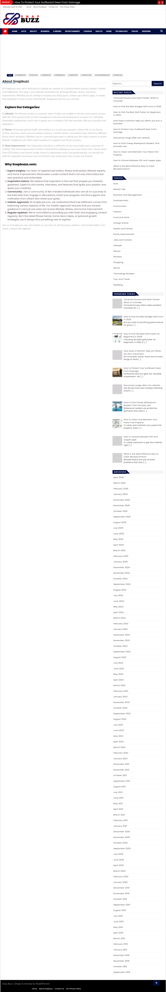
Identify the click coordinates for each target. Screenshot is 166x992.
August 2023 (119, 657)
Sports (116, 268)
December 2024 (121, 567)
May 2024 (118, 606)
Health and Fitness (123, 228)
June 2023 (118, 668)
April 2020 (118, 865)
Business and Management (127, 194)
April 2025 (118, 544)
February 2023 (120, 691)
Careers (57, 31)
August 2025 (119, 522)
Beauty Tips (119, 189)
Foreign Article (121, 223)
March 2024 (119, 618)
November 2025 (121, 505)
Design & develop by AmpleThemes (32, 983)
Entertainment (72, 31)
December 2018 (121, 955)
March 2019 (119, 938)
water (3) (74, 75)
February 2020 (120, 876)
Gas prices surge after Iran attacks (131, 137)
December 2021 (121, 764)
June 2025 (118, 533)
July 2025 (118, 528)
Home (28, 7)
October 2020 (120, 842)
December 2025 (121, 500)
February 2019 (120, 944)
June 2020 (118, 859)
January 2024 (120, 629)
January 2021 (120, 826)
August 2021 (119, 786)
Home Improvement (123, 234)
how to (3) (87, 75)
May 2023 (118, 674)
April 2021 (118, 809)
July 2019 (118, 916)
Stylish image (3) (103, 75)
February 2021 (120, 820)
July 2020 (118, 854)
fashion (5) (21, 75)
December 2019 (121, 887)
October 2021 (120, 775)
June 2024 (118, 601)
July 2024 (118, 595)
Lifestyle (117, 245)
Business (45, 31)
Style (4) (34, 75)
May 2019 (118, 927)
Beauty (33, 31)
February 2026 (120, 488)
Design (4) (47, 75)
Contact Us (53, 7)
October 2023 (120, 646)
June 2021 (118, 797)
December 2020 (121, 831)
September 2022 (122, 713)
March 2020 (119, 871)
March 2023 (119, 685)
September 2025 (122, 516)
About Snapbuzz (40, 7)
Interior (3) (60, 75)
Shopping (118, 262)
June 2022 (118, 730)
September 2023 (122, 651)
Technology (121, 31)
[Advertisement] (83, 54)
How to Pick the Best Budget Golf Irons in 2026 (137, 106)
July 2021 (118, 792)
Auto (23, 31)
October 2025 (120, 511)
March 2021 (119, 814)
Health (99, 31)
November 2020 (121, 837)
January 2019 (120, 949)
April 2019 (118, 932)
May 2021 (118, 803)
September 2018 (121, 972)
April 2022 (118, 741)
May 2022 (118, 736)
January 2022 (120, 758)
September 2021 (121, 781)
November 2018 (121, 961)
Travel (135, 31)
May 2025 (118, 539)
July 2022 (118, 724)
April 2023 (118, 679)
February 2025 (120, 556)
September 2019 (121, 904)
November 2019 (121, 893)
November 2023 (121, 640)
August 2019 (119, 910)
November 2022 (121, 702)
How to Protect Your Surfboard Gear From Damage (47, 2)
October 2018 (120, 966)
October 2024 (120, 578)
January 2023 (120, 696)
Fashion (88, 31)
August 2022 (119, 719)
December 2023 (121, 634)
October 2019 (120, 899)
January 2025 (120, 561)
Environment (120, 206)
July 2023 (118, 663)
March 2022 (119, 747)
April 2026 (118, 477)
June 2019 (118, 921)
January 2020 (120, 882)
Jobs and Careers (122, 239)
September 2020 (122, 848)
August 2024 (119, 589)
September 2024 (122, 584)
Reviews (117, 256)
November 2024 (121, 573)
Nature (117, 251)
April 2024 (118, 612)
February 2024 (120, 623)
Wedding (146, 31)
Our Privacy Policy (67, 7)
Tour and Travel (121, 279)
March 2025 (119, 550)
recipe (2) (118, 75)
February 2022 (120, 752)
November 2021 (121, 769)
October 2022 (120, 707)
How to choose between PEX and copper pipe (137, 160)
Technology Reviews (124, 273)
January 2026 (120, 494)
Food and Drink (121, 217)
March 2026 (119, 483)
